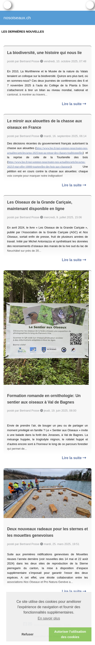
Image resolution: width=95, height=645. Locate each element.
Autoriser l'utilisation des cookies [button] (70, 634)
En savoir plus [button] (49, 618)
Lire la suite (74, 104)
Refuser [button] (28, 634)
